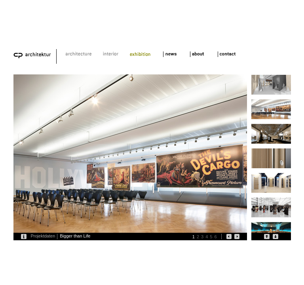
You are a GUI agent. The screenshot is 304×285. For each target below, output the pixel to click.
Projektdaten (43, 236)
